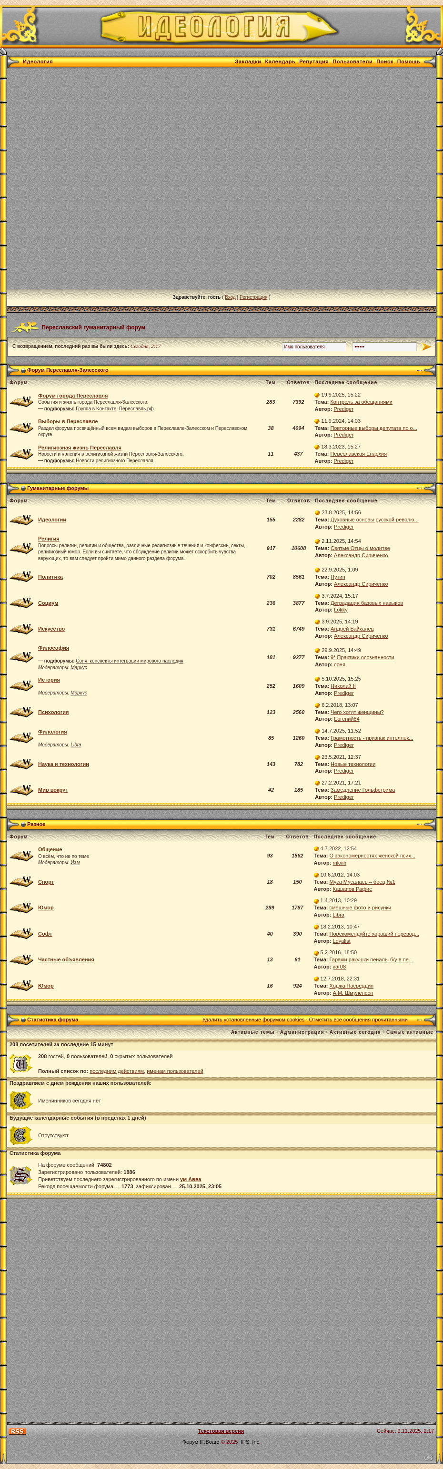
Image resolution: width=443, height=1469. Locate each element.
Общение (50, 849)
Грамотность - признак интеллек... (372, 738)
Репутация (314, 61)
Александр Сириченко (361, 555)
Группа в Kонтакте (96, 408)
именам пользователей (175, 1071)
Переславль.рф (136, 408)
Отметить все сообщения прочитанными (358, 1019)
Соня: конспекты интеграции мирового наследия (129, 660)
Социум (48, 603)
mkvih (340, 863)
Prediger (343, 409)
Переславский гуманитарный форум (93, 327)
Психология (53, 712)
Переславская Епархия (358, 454)
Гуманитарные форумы (58, 488)
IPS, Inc (250, 1442)
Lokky (341, 609)
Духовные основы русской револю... (375, 519)
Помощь (408, 61)
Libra (75, 744)
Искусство (51, 629)
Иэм (75, 862)
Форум (190, 1442)
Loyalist (342, 941)
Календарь (280, 61)
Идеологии (52, 519)
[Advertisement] (110, 179)
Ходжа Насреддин (352, 986)
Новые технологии (353, 764)
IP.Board (209, 1442)
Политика (50, 577)
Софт (45, 934)
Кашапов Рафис (352, 889)
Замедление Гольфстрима (363, 790)
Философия (53, 648)
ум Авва (190, 1179)
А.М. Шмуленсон (353, 993)
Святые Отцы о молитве (360, 548)
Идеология (38, 61)
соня (339, 664)
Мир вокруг (53, 790)
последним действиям (117, 1071)
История (49, 680)
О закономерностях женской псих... (373, 855)
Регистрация (253, 297)
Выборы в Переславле (68, 421)
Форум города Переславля (73, 395)
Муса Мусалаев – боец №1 (362, 882)
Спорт (46, 882)
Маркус (78, 667)
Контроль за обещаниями (361, 402)
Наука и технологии (63, 764)
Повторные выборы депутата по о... (373, 428)
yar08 (339, 966)
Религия (49, 538)
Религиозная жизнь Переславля (79, 447)
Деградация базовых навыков (367, 603)
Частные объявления (66, 959)
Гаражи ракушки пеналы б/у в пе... (371, 959)
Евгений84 (347, 719)
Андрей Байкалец (352, 629)
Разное (36, 824)
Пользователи (352, 61)
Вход (230, 297)
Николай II (343, 686)
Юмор (46, 907)
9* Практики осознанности (362, 657)
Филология (52, 731)
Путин (338, 577)
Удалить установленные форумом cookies (253, 1019)
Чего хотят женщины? (357, 712)
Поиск (384, 61)
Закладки (248, 61)
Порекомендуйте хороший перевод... (375, 934)
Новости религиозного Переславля (114, 460)
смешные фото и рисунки (361, 907)
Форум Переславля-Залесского (68, 370)
